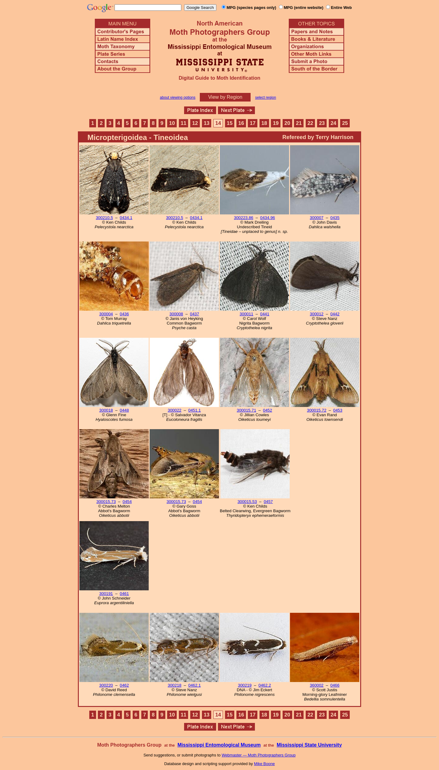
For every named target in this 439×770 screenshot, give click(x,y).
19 (276, 123)
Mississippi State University (309, 745)
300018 (106, 410)
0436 (124, 314)
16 (241, 123)
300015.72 (316, 410)
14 (218, 123)
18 (264, 123)
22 (310, 123)
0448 (124, 410)
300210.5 (104, 217)
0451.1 (194, 410)
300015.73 (106, 501)
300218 (174, 685)
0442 (335, 314)
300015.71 (246, 410)
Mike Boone (264, 763)
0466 (335, 685)
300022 (174, 410)
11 (184, 123)
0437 (194, 314)
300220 (106, 685)
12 (195, 123)
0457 (268, 501)
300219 (245, 685)
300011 (246, 314)
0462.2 (264, 685)
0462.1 (194, 685)
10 (172, 123)
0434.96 (267, 217)
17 (253, 123)
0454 (127, 501)
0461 (124, 593)
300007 (316, 217)
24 (333, 123)
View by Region (225, 97)
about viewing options (177, 97)
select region (265, 97)
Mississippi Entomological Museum (218, 745)
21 (299, 123)
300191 (106, 593)
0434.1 (126, 217)
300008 (176, 314)
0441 (264, 314)
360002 (316, 685)
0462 (124, 685)
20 (287, 123)
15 (230, 123)
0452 (267, 410)
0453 (337, 410)
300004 (106, 314)
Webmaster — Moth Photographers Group (259, 755)
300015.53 (247, 501)
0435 (335, 217)
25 (345, 123)
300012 (316, 314)
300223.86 (243, 217)
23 (322, 123)
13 (207, 123)
